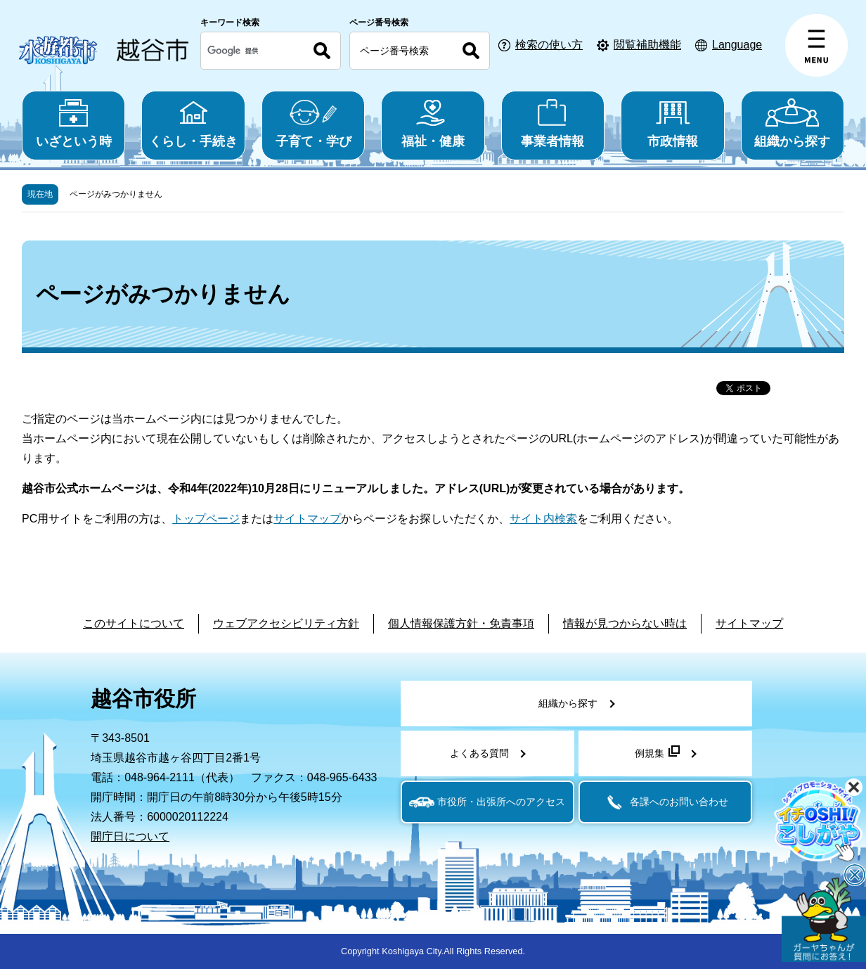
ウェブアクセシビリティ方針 (286, 623)
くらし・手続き (193, 123)
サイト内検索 (543, 519)
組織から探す (792, 123)
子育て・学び (313, 123)
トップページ (206, 519)
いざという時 (73, 123)
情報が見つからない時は (625, 623)
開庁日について (130, 836)
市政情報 (672, 123)
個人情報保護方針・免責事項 (461, 623)
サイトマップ (307, 519)
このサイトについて (133, 623)
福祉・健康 (432, 123)
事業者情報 (553, 123)
